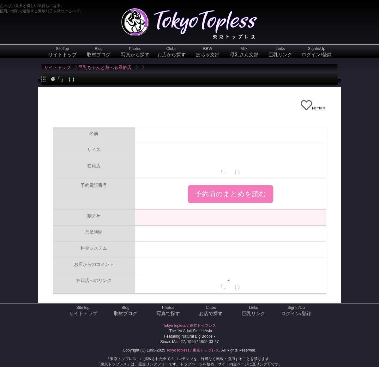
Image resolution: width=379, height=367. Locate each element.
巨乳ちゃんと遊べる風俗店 (104, 67)
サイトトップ (57, 67)
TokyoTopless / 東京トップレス (189, 325)
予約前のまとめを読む (230, 194)
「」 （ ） (230, 286)
